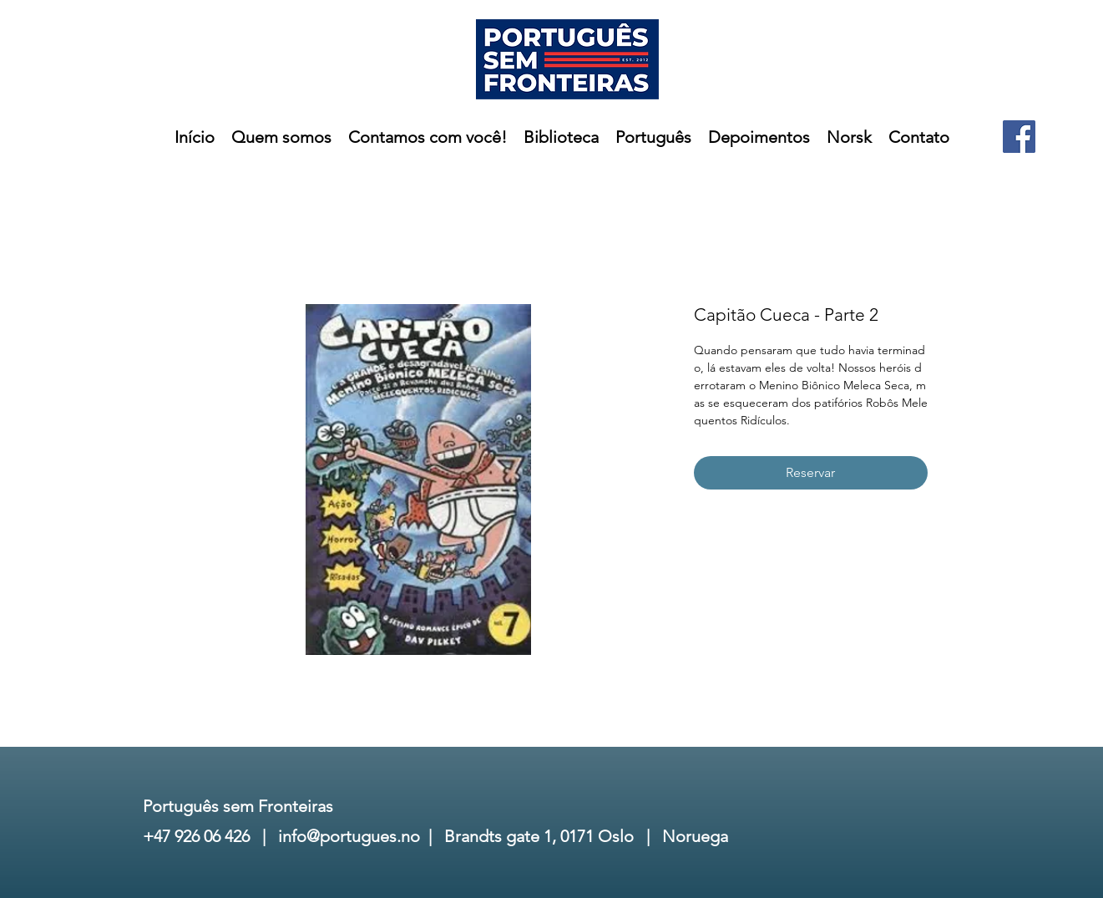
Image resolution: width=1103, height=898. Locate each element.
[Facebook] (1019, 136)
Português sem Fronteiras (238, 806)
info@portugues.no (349, 836)
